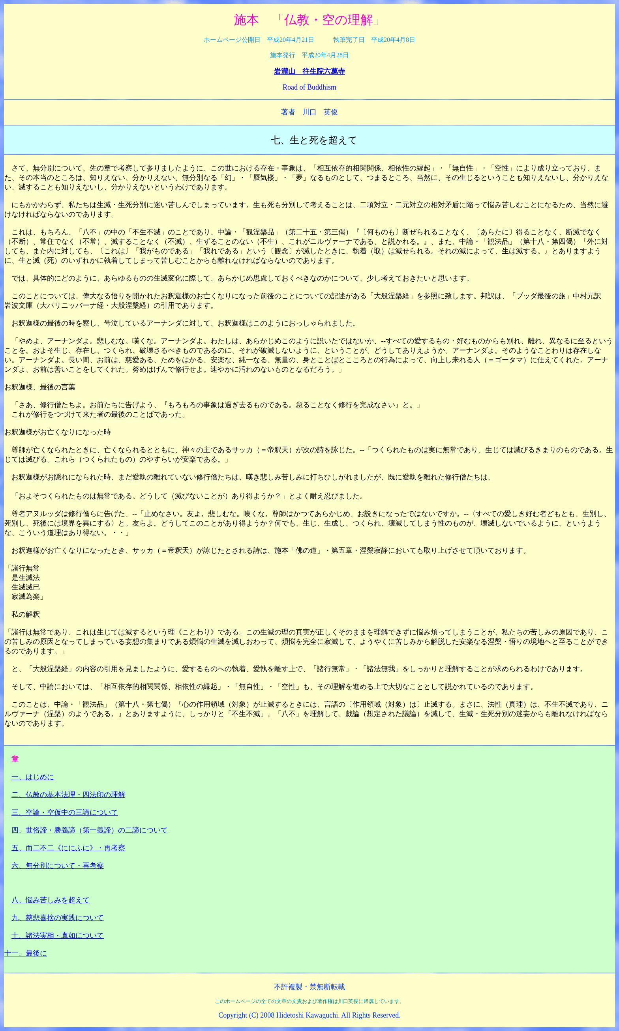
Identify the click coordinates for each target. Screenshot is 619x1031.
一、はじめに (32, 777)
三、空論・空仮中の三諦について (64, 812)
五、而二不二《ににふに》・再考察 (68, 848)
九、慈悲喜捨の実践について (57, 918)
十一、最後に (25, 953)
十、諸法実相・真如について (57, 935)
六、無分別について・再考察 (57, 866)
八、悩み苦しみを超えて (50, 900)
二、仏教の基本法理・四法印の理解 (68, 795)
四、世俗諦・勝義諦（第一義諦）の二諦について (89, 830)
